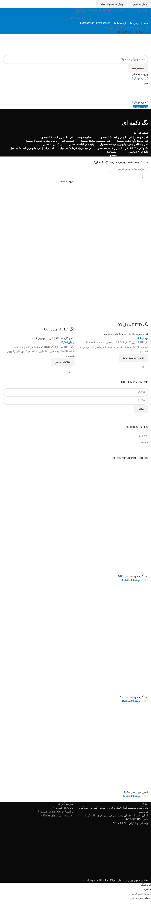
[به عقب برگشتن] (143, 114)
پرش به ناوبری (139, 4)
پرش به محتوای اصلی (111, 4)
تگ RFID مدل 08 (59, 329)
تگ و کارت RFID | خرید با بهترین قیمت (126, 333)
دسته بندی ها (141, 133)
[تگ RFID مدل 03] (112, 214)
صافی (141, 409)
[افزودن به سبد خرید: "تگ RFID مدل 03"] (133, 358)
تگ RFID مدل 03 (133, 324)
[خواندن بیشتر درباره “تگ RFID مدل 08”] (63, 362)
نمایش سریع (143, 367)
